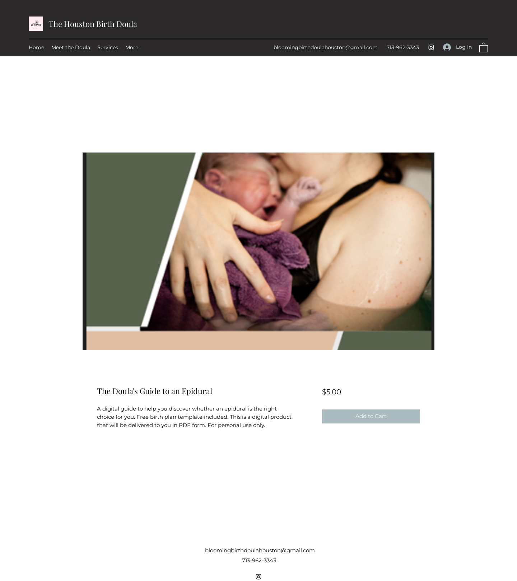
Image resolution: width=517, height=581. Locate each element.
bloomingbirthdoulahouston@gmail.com (326, 47)
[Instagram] (431, 47)
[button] (483, 47)
